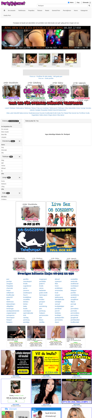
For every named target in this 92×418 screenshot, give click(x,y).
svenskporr (27, 311)
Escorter (42, 113)
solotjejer (58, 302)
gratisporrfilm (59, 317)
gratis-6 (41, 283)
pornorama (59, 320)
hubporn (42, 313)
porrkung (42, 311)
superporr (58, 281)
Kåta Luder (10, 113)
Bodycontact (62, 110)
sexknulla (74, 281)
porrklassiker (75, 320)
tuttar (41, 297)
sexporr (57, 295)
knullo (41, 286)
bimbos (25, 302)
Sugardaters (35, 115)
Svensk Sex (75, 113)
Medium (3, 184)
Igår (2, 163)
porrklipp (26, 322)
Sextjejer (38, 110)
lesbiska (58, 313)
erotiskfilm (74, 279)
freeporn (9, 322)
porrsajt (73, 304)
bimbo (25, 304)
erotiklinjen (58, 288)
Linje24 (7, 108)
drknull (57, 279)
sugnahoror (27, 286)
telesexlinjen (11, 304)
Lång (2, 186)
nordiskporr (75, 286)
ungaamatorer (11, 313)
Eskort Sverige (80, 108)
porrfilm (26, 279)
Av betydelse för (6, 126)
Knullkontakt (49, 113)
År (2, 171)
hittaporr (73, 290)
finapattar (10, 286)
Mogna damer (52, 115)
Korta (3, 181)
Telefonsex (27, 108)
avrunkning (43, 306)
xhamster (10, 288)
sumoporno (10, 315)
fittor (56, 283)
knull (56, 293)
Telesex (33, 108)
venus (41, 288)
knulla (25, 283)
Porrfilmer (82, 113)
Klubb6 (50, 110)
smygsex (10, 283)
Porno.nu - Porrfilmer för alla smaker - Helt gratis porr (46, 76)
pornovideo (74, 315)
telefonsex (10, 302)
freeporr (9, 320)
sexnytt (57, 304)
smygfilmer (74, 299)
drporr (57, 322)
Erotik (55, 113)
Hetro (72, 2)
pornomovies (43, 315)
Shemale (86, 2)
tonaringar (10, 308)
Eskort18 (55, 110)
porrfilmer (58, 308)
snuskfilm (26, 299)
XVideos (3, 199)
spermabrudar (28, 313)
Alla (2, 153)
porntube (74, 311)
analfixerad (74, 283)
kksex (41, 320)
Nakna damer (44, 115)
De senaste (4, 129)
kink (24, 315)
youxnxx (26, 290)
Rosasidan (44, 110)
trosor (9, 290)
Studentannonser (34, 113)
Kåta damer (60, 115)
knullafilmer (27, 297)
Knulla (87, 113)
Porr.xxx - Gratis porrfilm (46, 78)
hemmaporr (43, 295)
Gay (78, 2)
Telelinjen (13, 108)
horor (57, 286)
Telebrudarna (20, 108)
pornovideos (75, 313)
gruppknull (74, 317)
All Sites (4, 196)
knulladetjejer (59, 306)
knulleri (41, 299)
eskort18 (10, 297)
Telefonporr (61, 108)
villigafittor (10, 306)
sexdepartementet (13, 311)
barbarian (42, 290)
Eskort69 (16, 113)
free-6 (25, 295)
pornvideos (74, 308)
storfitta (41, 322)
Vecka (3, 165)
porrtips (9, 281)
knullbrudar (10, 295)
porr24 (57, 311)
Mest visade (5, 132)
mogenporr (43, 279)
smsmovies (59, 290)
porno (25, 288)
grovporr (42, 302)
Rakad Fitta (67, 113)
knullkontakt (75, 322)
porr (8, 279)
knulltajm (58, 315)
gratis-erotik (43, 293)
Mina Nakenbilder (70, 108)
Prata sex (39, 108)
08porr (73, 302)
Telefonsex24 (53, 108)
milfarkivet (10, 293)
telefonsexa (59, 297)
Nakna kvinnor (23, 113)
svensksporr (27, 281)
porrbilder (42, 281)
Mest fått (4, 134)
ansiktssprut (27, 293)
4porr (8, 299)
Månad (3, 168)
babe (25, 306)
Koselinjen (46, 108)
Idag (2, 160)
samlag (25, 317)
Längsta (3, 137)
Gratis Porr (60, 113)
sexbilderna (75, 295)
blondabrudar (59, 299)
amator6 (73, 297)
